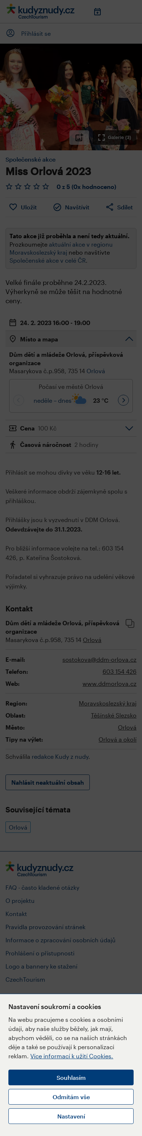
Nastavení (71, 1116)
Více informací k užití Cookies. (71, 1055)
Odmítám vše (71, 1096)
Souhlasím (71, 1077)
